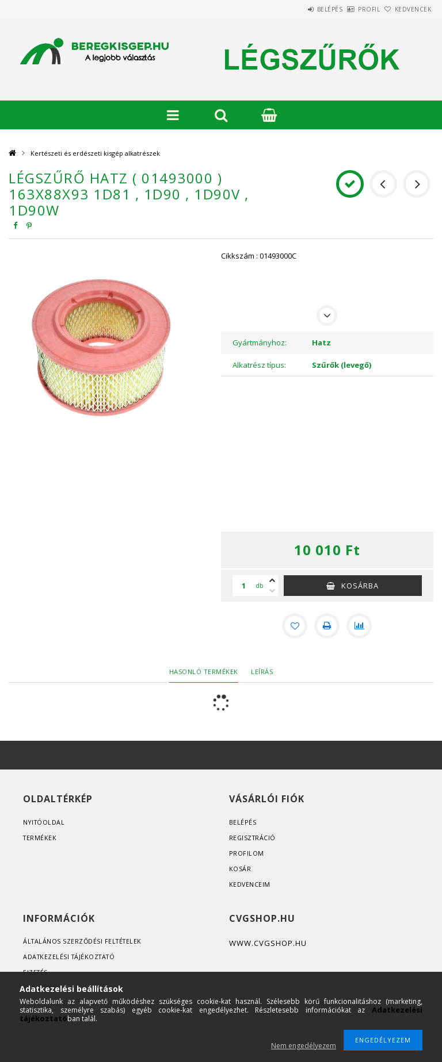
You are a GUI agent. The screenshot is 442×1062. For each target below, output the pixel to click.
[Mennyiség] (244, 585)
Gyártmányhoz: (260, 342)
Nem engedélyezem (303, 1046)
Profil (350, 9)
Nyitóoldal (44, 822)
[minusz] (272, 591)
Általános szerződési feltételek (84, 941)
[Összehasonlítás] (359, 625)
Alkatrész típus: (259, 365)
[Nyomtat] (327, 625)
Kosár (240, 868)
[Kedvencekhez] (294, 625)
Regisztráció (253, 837)
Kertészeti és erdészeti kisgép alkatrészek (95, 153)
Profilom (246, 853)
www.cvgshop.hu (268, 943)
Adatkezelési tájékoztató (71, 956)
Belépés (298, 9)
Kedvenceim (250, 884)
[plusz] (272, 580)
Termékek (40, 837)
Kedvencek (406, 9)
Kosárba (360, 585)
